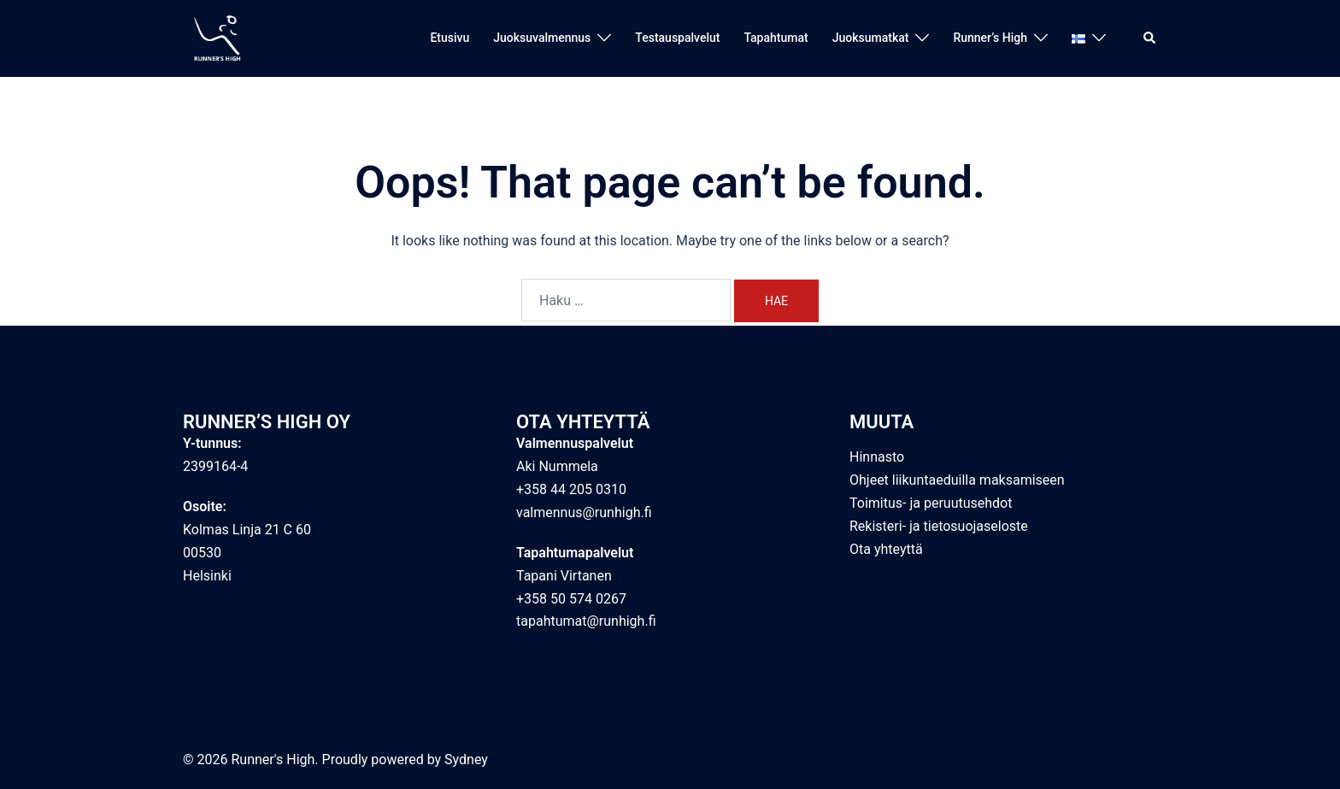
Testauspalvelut (677, 37)
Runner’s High (990, 37)
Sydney (466, 759)
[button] (1150, 38)
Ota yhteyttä (886, 549)
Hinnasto (876, 457)
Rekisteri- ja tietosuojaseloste (938, 526)
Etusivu (449, 37)
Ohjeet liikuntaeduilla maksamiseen (957, 480)
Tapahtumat (775, 37)
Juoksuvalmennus (542, 37)
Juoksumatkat (870, 37)
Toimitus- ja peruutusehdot (930, 503)
